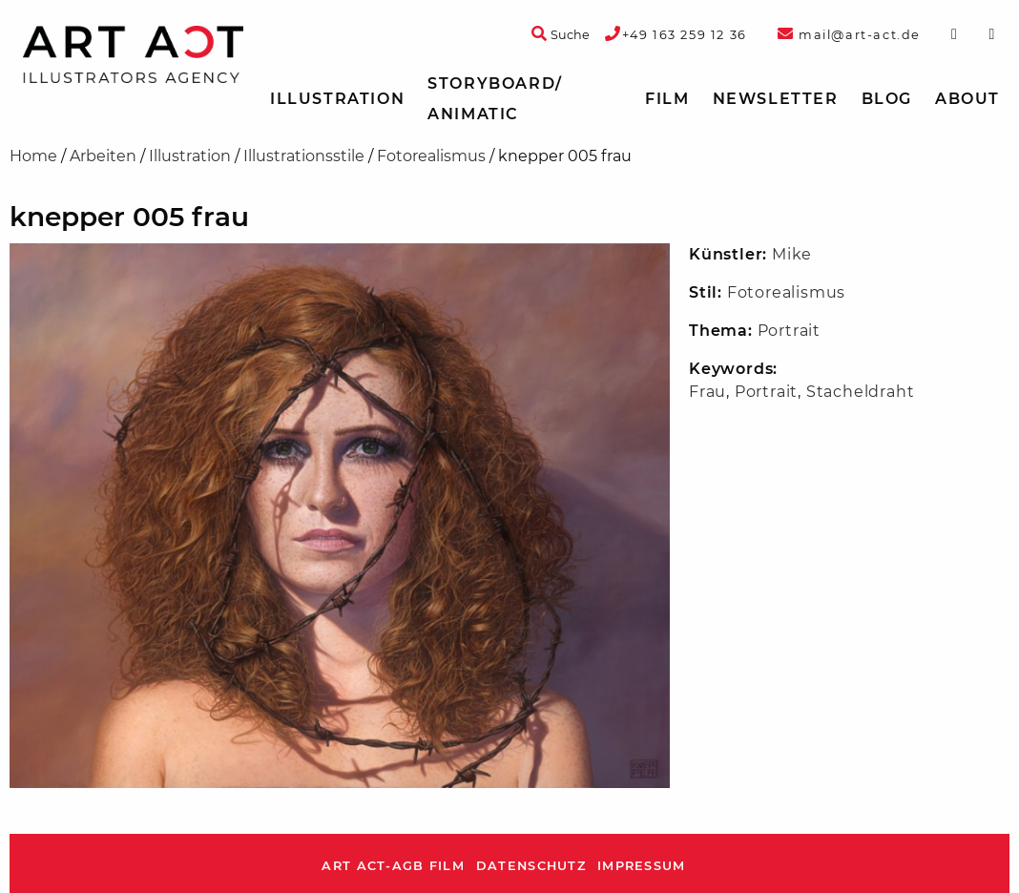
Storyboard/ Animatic (495, 98)
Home (33, 156)
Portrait (789, 331)
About (967, 99)
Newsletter (776, 99)
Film (667, 99)
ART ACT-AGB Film (393, 866)
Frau (707, 392)
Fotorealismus (431, 156)
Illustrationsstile (303, 156)
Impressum (641, 866)
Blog (887, 99)
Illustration (337, 99)
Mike (792, 254)
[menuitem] (337, 99)
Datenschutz (531, 866)
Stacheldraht (860, 392)
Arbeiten (103, 156)
